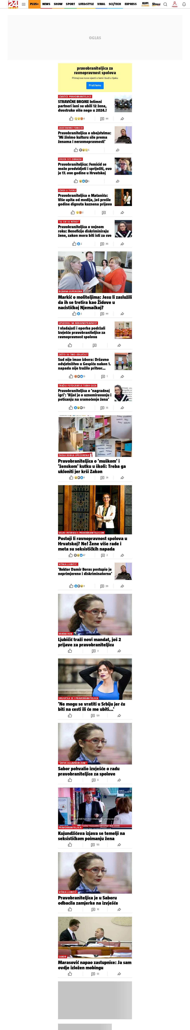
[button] (165, 4)
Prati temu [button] (95, 85)
